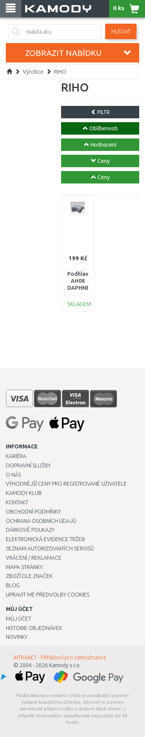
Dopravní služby (28, 465)
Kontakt (17, 502)
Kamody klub (24, 493)
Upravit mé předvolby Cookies (47, 595)
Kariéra (16, 456)
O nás (13, 475)
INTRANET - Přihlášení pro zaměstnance (60, 657)
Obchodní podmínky (33, 512)
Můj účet (18, 619)
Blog (13, 585)
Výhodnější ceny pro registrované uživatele (66, 484)
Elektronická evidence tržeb (45, 539)
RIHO (60, 72)
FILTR (100, 112)
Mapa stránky (24, 567)
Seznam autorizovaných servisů (50, 548)
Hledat (120, 31)
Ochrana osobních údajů (41, 521)
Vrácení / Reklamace (33, 558)
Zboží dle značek (29, 576)
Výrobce (33, 72)
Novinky (16, 637)
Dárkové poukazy (30, 530)
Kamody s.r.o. (65, 665)
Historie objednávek (34, 628)
